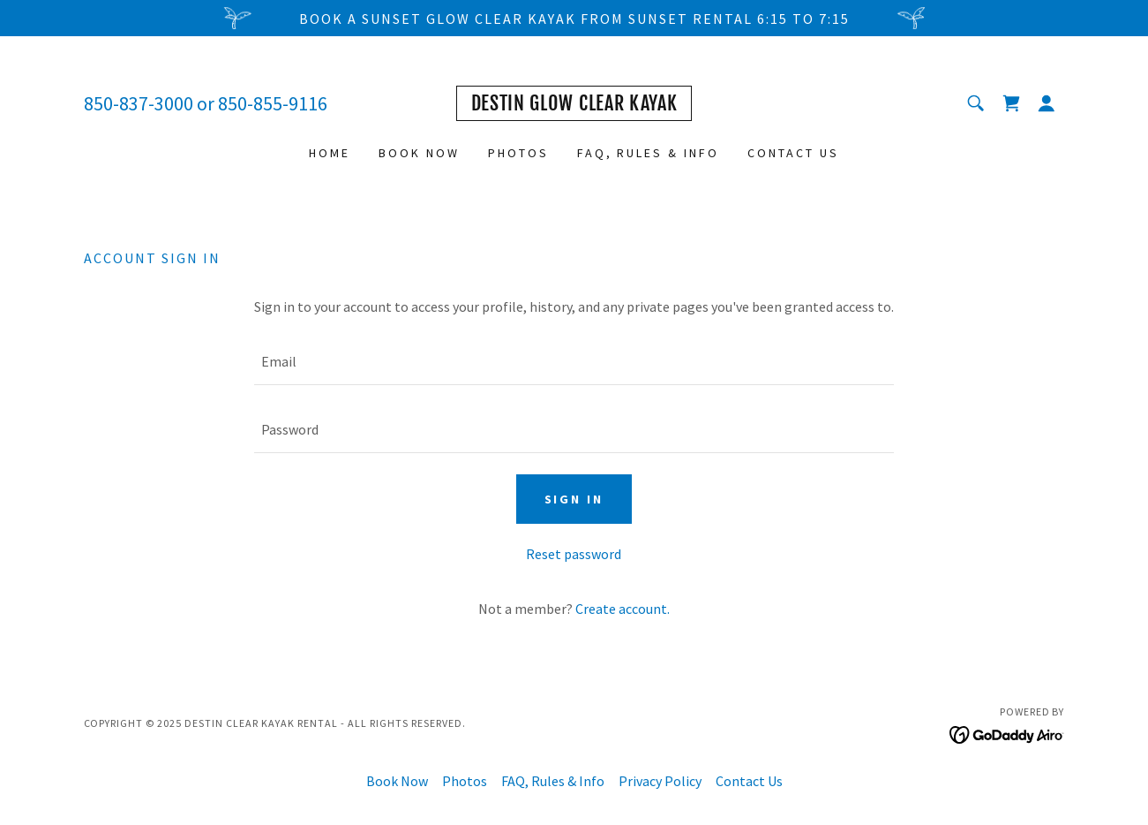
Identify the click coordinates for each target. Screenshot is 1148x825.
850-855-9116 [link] (272, 103)
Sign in (574, 499)
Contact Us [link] (793, 153)
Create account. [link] (622, 608)
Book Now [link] (419, 153)
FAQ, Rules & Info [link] (648, 153)
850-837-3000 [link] (138, 103)
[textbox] (574, 361)
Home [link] (329, 153)
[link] (574, 105)
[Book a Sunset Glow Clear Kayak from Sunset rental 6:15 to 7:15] (574, 18)
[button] (1046, 103)
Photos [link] (518, 153)
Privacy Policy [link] (660, 781)
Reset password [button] (573, 554)
